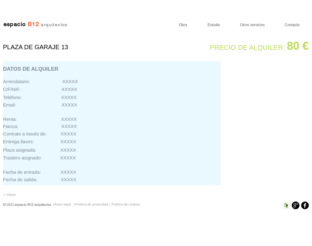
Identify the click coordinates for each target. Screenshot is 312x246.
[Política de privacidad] (92, 205)
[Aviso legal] (62, 205)
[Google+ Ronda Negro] (296, 205)
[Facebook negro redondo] (305, 205)
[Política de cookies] (126, 205)
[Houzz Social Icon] (286, 205)
